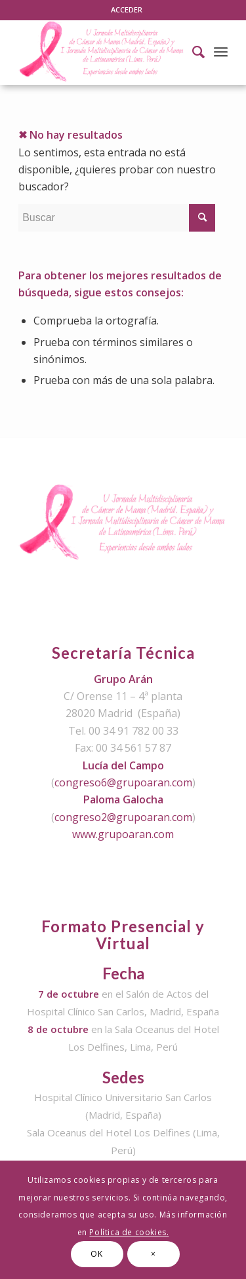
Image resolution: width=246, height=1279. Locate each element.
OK (96, 1253)
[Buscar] (192, 52)
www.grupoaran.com (123, 834)
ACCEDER (126, 9)
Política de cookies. (129, 1232)
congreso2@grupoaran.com (123, 817)
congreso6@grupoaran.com (123, 782)
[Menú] (221, 52)
